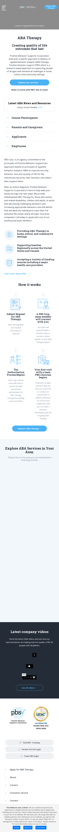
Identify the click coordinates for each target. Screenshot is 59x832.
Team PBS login (29, 756)
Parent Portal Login (29, 749)
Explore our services (29, 82)
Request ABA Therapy (50, 7)
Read (40, 107)
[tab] (29, 118)
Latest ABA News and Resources (29, 103)
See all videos (30, 687)
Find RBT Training (29, 742)
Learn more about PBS (16, 273)
